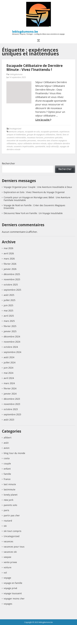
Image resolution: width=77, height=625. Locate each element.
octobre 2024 (11, 346)
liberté (59, 134)
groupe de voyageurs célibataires (41, 134)
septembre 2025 (12, 289)
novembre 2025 (12, 279)
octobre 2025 (11, 284)
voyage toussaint (13, 593)
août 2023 (9, 419)
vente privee (10, 562)
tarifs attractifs (52, 146)
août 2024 (9, 357)
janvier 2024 (10, 393)
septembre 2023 (12, 414)
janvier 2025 (10, 331)
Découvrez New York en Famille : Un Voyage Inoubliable (33, 213)
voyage (7, 577)
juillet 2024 (9, 362)
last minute (10, 484)
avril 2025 (9, 315)
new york (8, 499)
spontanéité (40, 146)
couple (7, 463)
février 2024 (10, 388)
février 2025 (10, 326)
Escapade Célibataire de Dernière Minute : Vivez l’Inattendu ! (34, 67)
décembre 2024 (12, 336)
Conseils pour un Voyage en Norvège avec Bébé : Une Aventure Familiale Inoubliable (37, 199)
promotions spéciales (53, 137)
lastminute (9, 489)
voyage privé (10, 588)
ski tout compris (12, 531)
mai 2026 (8, 248)
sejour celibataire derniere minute (31, 143)
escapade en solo (32, 131)
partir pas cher (12, 515)
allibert (7, 437)
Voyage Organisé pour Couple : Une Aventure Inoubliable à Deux (38, 186)
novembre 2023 (12, 404)
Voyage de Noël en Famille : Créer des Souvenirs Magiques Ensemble (34, 206)
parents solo (10, 505)
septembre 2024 (12, 352)
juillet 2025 (9, 300)
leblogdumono (16, 74)
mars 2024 (9, 383)
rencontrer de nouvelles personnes (21, 140)
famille (7, 473)
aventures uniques (16, 131)
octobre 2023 (11, 409)
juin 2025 (8, 305)
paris (6, 510)
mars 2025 (9, 320)
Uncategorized (15, 128)
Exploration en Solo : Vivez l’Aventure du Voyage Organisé (34, 192)
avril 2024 (9, 378)
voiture (7, 567)
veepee (7, 557)
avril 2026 (9, 253)
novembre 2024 (12, 341)
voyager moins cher (14, 598)
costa (6, 458)
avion (6, 447)
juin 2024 (8, 367)
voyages (8, 603)
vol (5, 572)
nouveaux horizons (35, 137)
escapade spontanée (49, 131)
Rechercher (8, 163)
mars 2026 (9, 258)
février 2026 (10, 263)
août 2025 (9, 294)
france (7, 479)
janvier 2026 (10, 268)
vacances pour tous (14, 546)
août (6, 442)
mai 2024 (8, 372)
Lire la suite (43, 119)
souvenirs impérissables (24, 146)
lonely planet (10, 494)
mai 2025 (8, 310)
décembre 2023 (12, 398)
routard (8, 520)
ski (5, 525)
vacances (8, 541)
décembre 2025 (12, 274)
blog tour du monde (14, 453)
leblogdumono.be (25, 31)
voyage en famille (13, 582)
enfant (7, 468)
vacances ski (10, 551)
